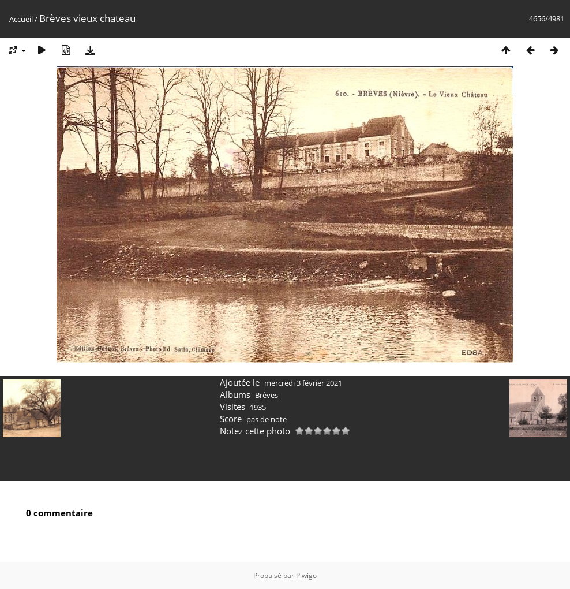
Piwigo (306, 575)
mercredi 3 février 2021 (303, 383)
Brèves (266, 395)
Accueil (21, 19)
